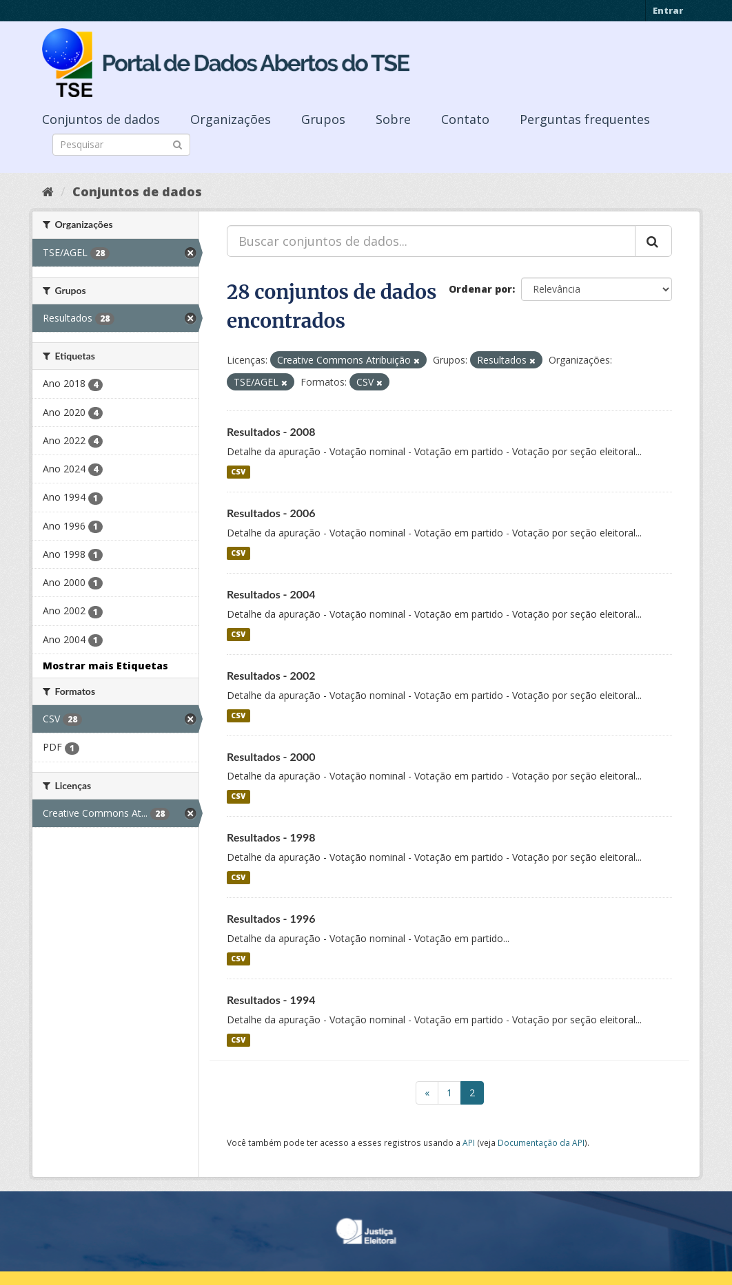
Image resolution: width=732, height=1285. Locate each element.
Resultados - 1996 (271, 918)
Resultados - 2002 (271, 675)
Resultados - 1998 (271, 837)
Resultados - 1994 (271, 999)
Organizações (230, 119)
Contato (465, 119)
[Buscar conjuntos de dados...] (431, 241)
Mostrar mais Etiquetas (105, 665)
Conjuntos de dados (101, 119)
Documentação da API (541, 1142)
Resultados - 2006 (271, 512)
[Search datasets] (121, 145)
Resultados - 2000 (271, 756)
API (468, 1142)
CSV (238, 472)
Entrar (668, 10)
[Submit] (177, 143)
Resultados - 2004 (271, 593)
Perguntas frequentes (585, 119)
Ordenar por (480, 288)
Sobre (393, 119)
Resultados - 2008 (271, 431)
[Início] (48, 191)
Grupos (323, 119)
